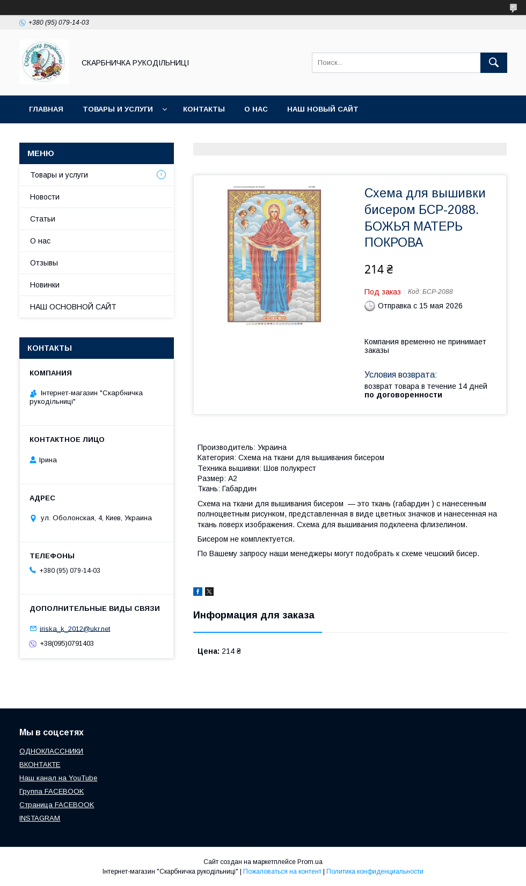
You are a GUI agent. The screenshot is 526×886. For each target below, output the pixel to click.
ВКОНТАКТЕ (39, 765)
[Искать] (493, 63)
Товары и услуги (118, 109)
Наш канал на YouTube (58, 778)
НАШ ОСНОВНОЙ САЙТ (73, 306)
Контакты (204, 109)
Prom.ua (310, 862)
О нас (256, 109)
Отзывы (44, 263)
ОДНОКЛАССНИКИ (51, 751)
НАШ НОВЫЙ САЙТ (323, 109)
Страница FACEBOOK (56, 805)
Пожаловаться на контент (282, 871)
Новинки (45, 284)
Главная (46, 109)
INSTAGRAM (39, 818)
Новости (45, 197)
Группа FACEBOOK (51, 791)
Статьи (42, 219)
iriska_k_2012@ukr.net (75, 628)
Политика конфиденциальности (374, 871)
